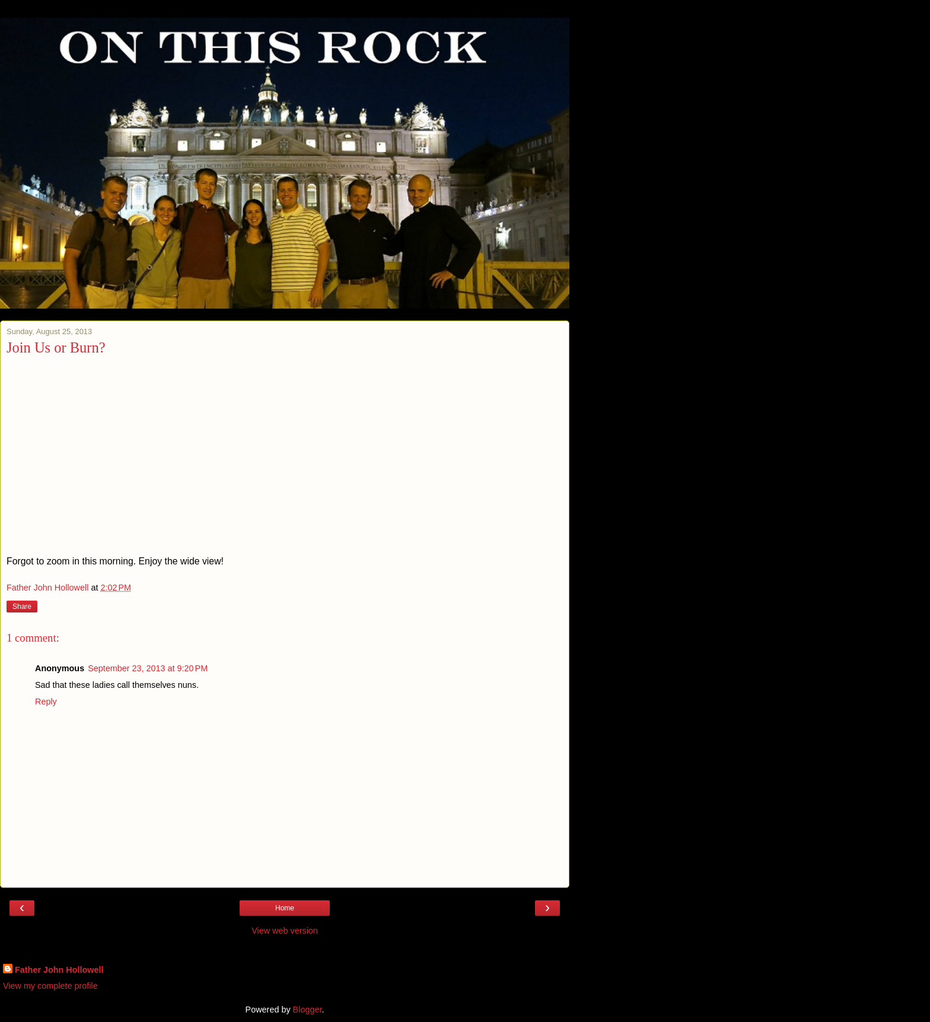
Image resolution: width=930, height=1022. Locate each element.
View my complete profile (50, 986)
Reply (46, 701)
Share (21, 606)
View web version (284, 930)
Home (284, 908)
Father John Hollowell (59, 970)
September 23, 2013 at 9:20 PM (148, 668)
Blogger (307, 1009)
